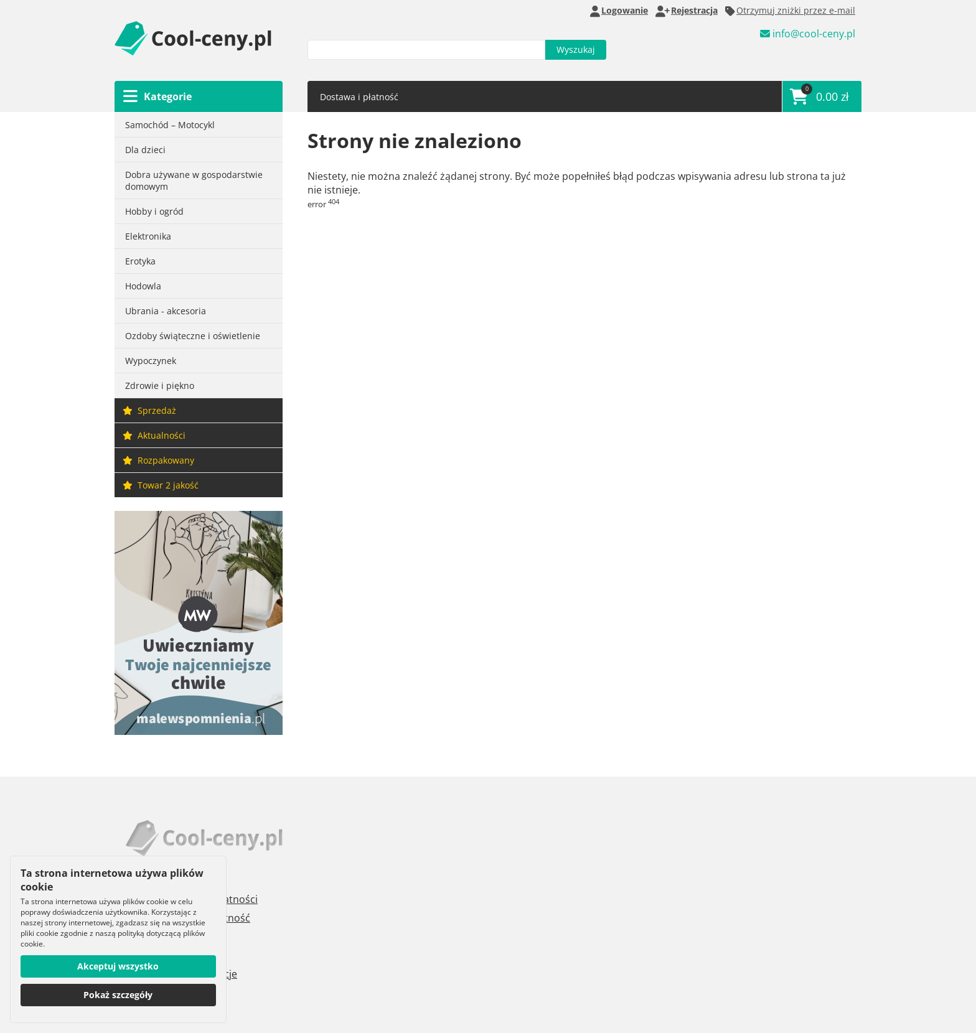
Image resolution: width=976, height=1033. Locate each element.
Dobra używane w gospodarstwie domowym (194, 180)
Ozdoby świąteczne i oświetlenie (192, 336)
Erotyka (140, 261)
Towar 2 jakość (161, 485)
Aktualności (154, 435)
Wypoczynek (150, 361)
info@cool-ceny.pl (807, 34)
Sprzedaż (149, 410)
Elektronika (148, 236)
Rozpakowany (158, 460)
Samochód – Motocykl (170, 125)
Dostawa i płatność (359, 97)
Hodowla (143, 286)
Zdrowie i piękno (159, 385)
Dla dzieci (145, 150)
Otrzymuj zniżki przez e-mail (790, 10)
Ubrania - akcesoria (165, 311)
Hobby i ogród (154, 211)
